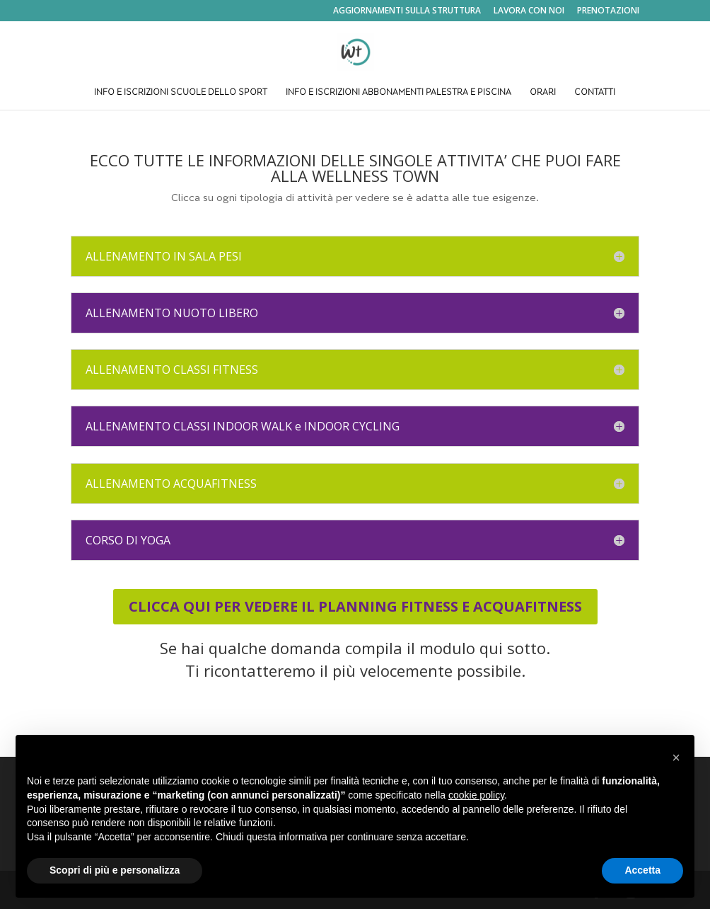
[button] (676, 757)
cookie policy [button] (476, 795)
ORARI (543, 93)
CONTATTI (594, 93)
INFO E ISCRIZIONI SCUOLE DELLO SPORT (180, 93)
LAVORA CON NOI (529, 11)
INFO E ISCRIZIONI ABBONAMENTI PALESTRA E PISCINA (398, 93)
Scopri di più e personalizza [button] (115, 870)
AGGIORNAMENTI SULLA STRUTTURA (407, 11)
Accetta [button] (642, 870)
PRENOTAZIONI (608, 11)
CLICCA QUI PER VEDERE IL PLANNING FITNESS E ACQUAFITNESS (355, 606)
